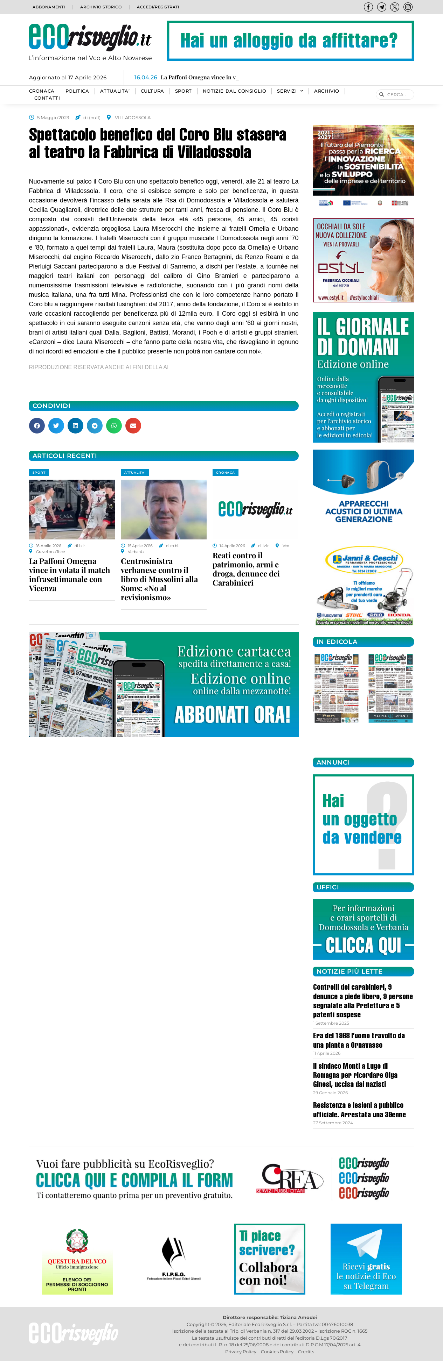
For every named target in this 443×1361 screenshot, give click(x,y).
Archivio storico (100, 6)
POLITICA (77, 91)
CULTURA (152, 91)
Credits (306, 1351)
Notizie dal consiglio (235, 91)
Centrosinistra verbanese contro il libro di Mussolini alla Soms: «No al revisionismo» (159, 579)
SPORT (183, 91)
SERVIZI (290, 91)
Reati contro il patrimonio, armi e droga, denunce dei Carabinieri (246, 569)
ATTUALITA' (135, 472)
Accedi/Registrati (157, 6)
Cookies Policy (277, 1351)
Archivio (326, 91)
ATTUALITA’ (115, 91)
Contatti (47, 98)
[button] (37, 426)
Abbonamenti (48, 6)
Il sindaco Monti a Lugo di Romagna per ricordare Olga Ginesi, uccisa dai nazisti (355, 1076)
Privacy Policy (240, 1351)
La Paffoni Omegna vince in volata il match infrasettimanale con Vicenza (69, 574)
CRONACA (42, 91)
